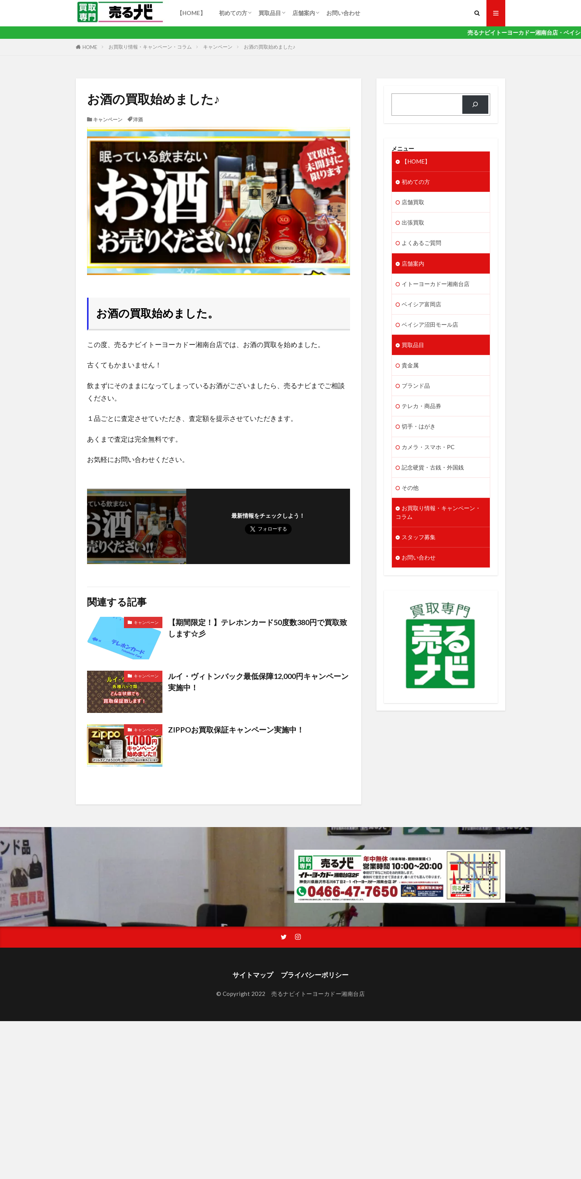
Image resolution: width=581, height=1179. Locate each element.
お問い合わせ (343, 12)
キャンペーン (217, 47)
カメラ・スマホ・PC (428, 446)
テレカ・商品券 (421, 405)
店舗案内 (303, 12)
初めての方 (233, 12)
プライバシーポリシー (315, 975)
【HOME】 (194, 12)
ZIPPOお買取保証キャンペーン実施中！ (236, 729)
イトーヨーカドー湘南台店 (435, 283)
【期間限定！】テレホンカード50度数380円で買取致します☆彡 (257, 628)
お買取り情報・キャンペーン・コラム (150, 47)
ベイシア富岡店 (421, 304)
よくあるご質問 (421, 242)
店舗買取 (413, 202)
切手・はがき (419, 426)
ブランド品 (416, 385)
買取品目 (269, 12)
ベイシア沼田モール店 (430, 324)
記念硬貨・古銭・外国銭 (433, 467)
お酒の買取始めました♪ (269, 47)
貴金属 (410, 365)
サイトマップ (252, 975)
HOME (90, 47)
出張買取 (413, 222)
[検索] (475, 104)
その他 (410, 487)
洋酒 (138, 119)
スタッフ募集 (419, 537)
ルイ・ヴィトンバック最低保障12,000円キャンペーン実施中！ (258, 681)
